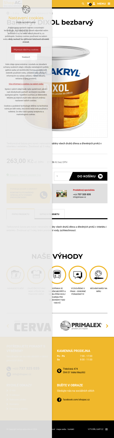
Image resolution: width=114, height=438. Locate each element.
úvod (53, 429)
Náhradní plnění (18, 399)
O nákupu (15, 395)
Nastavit (26, 57)
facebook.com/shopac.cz (76, 399)
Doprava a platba (19, 408)
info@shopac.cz (79, 197)
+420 (25, 368)
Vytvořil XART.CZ (95, 429)
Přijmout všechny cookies (26, 49)
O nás (13, 390)
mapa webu (61, 429)
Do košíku (86, 176)
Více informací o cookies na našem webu (26, 84)
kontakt (71, 429)
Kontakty (14, 404)
